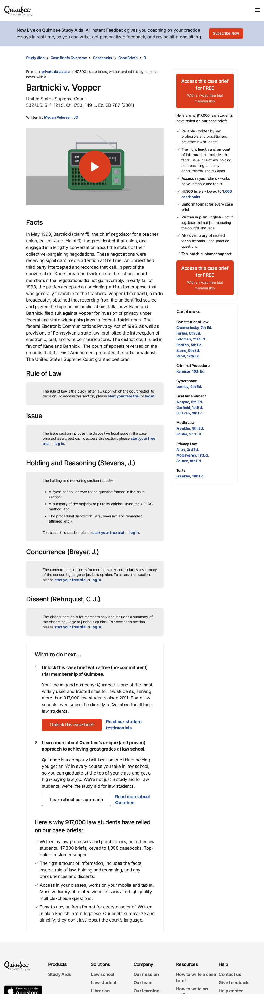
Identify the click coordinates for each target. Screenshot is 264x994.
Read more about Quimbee (133, 799)
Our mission (146, 974)
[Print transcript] (233, 58)
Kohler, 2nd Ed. (189, 434)
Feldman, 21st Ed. (191, 339)
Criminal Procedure (193, 365)
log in (149, 396)
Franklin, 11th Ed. (190, 476)
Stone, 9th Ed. (188, 350)
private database (56, 71)
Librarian (100, 990)
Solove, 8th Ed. (189, 461)
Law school (102, 974)
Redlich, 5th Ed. (189, 345)
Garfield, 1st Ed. (189, 407)
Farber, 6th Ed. (188, 333)
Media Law (185, 422)
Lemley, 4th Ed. (189, 386)
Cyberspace (186, 381)
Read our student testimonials (124, 724)
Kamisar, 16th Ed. (191, 371)
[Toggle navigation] (257, 10)
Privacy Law (186, 444)
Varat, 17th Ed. (188, 356)
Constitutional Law (192, 322)
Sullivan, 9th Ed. (190, 413)
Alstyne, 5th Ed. (189, 402)
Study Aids (35, 57)
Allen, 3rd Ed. (187, 449)
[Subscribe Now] (226, 34)
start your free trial (124, 396)
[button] (94, 166)
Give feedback (234, 982)
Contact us (230, 974)
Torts (180, 470)
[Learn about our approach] (76, 800)
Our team (143, 982)
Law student (104, 982)
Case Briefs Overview (69, 57)
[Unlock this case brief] (72, 725)
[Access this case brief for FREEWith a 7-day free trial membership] (205, 91)
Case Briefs (128, 57)
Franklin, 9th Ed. (190, 428)
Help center (231, 990)
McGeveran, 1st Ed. (192, 455)
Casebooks (102, 57)
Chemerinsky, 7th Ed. (194, 327)
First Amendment (191, 396)
